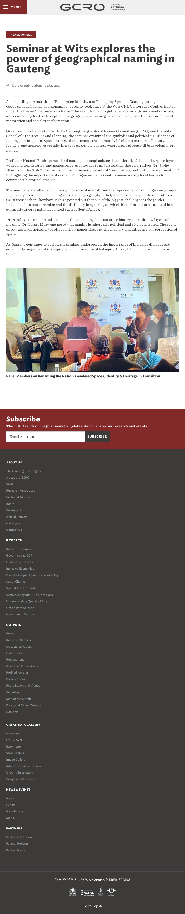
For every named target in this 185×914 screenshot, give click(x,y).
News (10, 798)
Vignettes (12, 692)
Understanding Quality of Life (26, 601)
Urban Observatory (19, 772)
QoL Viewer (14, 740)
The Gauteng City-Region (23, 471)
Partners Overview (19, 837)
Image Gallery (15, 759)
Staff (9, 484)
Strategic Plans (16, 510)
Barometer (13, 746)
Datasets (12, 711)
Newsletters (14, 811)
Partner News (15, 850)
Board (10, 504)
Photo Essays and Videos (23, 685)
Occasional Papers (19, 646)
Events (11, 805)
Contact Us (14, 529)
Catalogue (13, 523)
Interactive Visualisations (23, 766)
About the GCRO (17, 477)
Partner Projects (17, 843)
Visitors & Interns (18, 497)
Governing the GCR (19, 555)
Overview (13, 733)
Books (10, 633)
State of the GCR (17, 753)
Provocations (15, 659)
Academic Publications (22, 666)
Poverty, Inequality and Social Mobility (32, 575)
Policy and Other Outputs (23, 705)
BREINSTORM (119, 879)
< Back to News (21, 35)
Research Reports (18, 640)
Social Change (16, 581)
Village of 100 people (20, 779)
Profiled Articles (17, 672)
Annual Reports (17, 516)
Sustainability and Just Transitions (29, 595)
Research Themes (18, 549)
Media (10, 818)
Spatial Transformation (22, 588)
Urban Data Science (20, 607)
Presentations (15, 679)
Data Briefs (14, 653)
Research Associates (20, 490)
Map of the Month (18, 699)
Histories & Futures (19, 562)
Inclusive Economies (20, 568)
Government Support (20, 614)
